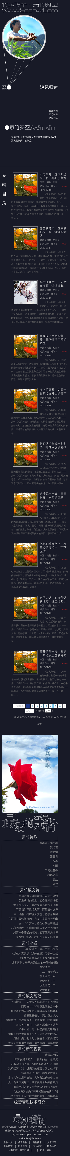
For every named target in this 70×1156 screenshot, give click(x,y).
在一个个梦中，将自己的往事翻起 (38, 923)
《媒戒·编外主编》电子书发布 (40, 948)
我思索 (54, 852)
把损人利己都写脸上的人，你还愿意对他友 (33, 1034)
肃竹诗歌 (30, 837)
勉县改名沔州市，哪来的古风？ (39, 1073)
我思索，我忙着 (49, 843)
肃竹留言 (8, 1146)
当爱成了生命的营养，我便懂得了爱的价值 (53, 339)
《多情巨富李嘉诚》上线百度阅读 (38, 958)
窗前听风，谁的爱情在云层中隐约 (38, 896)
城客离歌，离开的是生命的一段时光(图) (35, 962)
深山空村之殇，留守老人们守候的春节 (35, 1086)
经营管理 (22, 1102)
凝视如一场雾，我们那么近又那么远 (37, 937)
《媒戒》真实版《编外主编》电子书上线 (34, 953)
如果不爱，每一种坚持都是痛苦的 (38, 1029)
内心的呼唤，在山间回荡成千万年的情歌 (34, 928)
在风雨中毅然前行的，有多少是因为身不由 (33, 918)
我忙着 (54, 847)
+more (64, 186)
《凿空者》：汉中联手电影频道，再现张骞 (33, 1096)
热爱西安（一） (49, 990)
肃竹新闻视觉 (29, 1049)
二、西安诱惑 (50, 971)
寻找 (55, 884)
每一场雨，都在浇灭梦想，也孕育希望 (35, 914)
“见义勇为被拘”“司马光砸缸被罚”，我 (36, 1091)
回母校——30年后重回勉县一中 (39, 1006)
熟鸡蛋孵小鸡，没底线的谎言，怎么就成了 (33, 1068)
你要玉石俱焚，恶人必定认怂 (41, 1015)
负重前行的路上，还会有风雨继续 (38, 900)
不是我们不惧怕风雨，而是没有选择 (37, 909)
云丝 (55, 879)
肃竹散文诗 (30, 890)
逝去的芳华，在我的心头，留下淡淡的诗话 (53, 232)
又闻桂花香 (51, 870)
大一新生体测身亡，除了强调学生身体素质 (33, 1082)
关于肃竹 (22, 1142)
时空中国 (24, 1150)
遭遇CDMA (51, 1054)
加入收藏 (37, 1146)
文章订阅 (51, 1142)
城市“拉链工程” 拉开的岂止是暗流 (36, 1059)
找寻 (55, 861)
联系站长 (51, 1146)
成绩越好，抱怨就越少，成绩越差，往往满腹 (32, 1020)
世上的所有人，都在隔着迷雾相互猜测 (35, 905)
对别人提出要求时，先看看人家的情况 (35, 1038)
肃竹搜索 (37, 1142)
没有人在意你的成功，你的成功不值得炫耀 (33, 1043)
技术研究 (37, 1102)
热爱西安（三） (49, 981)
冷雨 (55, 865)
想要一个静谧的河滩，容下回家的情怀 (35, 932)
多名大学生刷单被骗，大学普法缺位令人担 (33, 1077)
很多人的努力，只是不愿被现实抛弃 (37, 1024)
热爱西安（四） (49, 976)
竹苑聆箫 (53, 110)
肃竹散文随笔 (29, 996)
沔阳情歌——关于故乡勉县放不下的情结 (34, 1001)
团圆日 (54, 856)
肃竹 (49, 1150)
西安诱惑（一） (49, 967)
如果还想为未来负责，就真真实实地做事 (34, 1011)
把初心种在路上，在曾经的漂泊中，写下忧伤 (53, 547)
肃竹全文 (8, 1142)
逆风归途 (53, 118)
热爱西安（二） (49, 985)
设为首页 (22, 1146)
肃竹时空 (53, 114)
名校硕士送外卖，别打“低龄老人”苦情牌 (34, 1064)
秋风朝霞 (52, 874)
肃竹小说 (30, 943)
